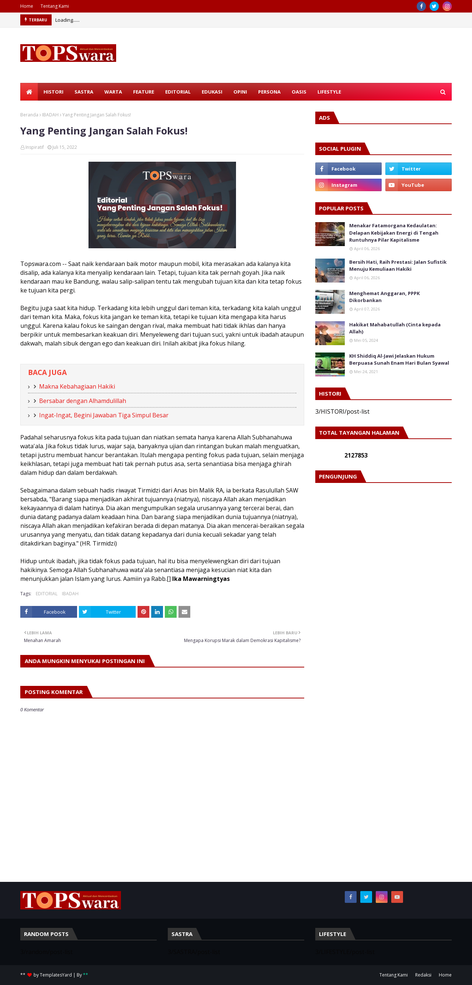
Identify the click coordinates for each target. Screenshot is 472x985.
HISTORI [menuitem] (53, 91)
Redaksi (423, 975)
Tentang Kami (55, 6)
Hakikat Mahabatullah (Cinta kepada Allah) (395, 328)
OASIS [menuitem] (299, 91)
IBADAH (50, 115)
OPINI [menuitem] (240, 91)
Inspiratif (34, 147)
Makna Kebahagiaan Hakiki (77, 386)
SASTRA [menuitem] (83, 91)
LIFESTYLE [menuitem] (329, 91)
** (85, 975)
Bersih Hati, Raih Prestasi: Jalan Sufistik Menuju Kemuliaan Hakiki (398, 266)
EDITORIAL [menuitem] (178, 91)
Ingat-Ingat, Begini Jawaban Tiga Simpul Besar (104, 415)
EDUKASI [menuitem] (212, 91)
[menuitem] (29, 92)
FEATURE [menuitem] (143, 91)
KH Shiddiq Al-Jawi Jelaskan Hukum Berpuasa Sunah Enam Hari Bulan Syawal (399, 360)
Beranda (29, 115)
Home (26, 6)
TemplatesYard (56, 975)
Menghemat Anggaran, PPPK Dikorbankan (384, 297)
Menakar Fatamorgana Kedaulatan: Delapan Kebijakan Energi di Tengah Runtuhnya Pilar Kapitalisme (393, 232)
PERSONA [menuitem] (269, 91)
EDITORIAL (47, 593)
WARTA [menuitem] (113, 91)
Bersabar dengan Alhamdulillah (82, 401)
